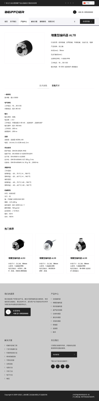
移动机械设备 (11, 356)
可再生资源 (10, 360)
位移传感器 (57, 314)
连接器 (55, 328)
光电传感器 (57, 321)
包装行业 (9, 367)
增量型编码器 (57, 303)
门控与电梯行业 (11, 349)
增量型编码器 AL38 (47, 258)
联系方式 (51, 21)
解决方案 (34, 21)
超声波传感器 (57, 310)
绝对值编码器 (57, 306)
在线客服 (87, 21)
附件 (54, 332)
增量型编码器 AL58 (78, 258)
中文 (88, 3)
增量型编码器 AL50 (16, 258)
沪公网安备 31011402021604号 (83, 397)
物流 (8, 379)
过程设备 (9, 364)
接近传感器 (57, 317)
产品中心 (24, 21)
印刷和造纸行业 (11, 353)
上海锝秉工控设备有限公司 (31, 395)
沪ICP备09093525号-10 (81, 395)
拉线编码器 (57, 299)
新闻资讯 (43, 21)
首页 (6, 21)
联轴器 (55, 325)
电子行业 (9, 375)
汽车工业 (9, 371)
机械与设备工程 (11, 345)
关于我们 (13, 21)
